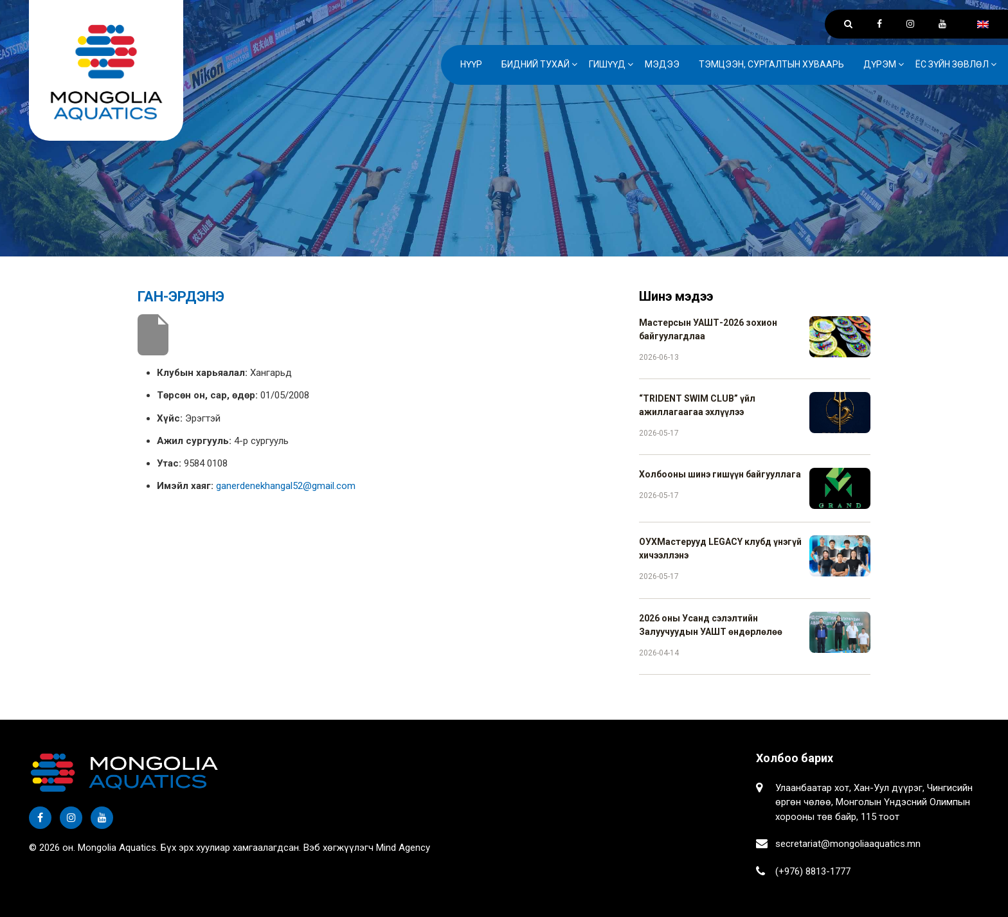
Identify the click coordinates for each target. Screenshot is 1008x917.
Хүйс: (170, 418)
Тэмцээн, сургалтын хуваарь (771, 64)
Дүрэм (879, 64)
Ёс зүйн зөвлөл (952, 64)
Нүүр (471, 64)
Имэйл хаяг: (185, 486)
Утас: (169, 463)
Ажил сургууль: (194, 441)
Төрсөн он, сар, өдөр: (207, 395)
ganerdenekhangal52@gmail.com (286, 486)
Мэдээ (662, 64)
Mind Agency (403, 847)
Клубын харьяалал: (202, 372)
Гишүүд (607, 64)
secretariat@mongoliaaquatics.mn (848, 844)
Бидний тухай (535, 64)
